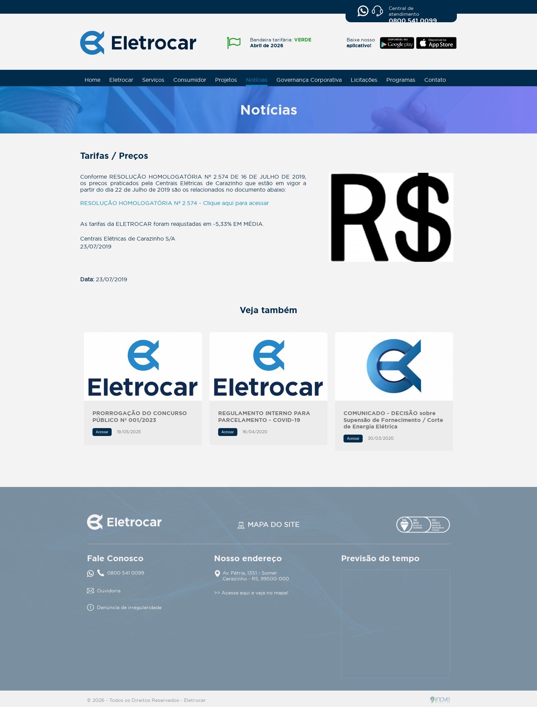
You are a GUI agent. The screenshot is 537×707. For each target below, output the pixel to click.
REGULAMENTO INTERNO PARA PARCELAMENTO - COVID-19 (269, 366)
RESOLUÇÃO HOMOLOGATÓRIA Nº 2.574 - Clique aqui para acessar (174, 203)
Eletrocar (121, 80)
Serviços (153, 80)
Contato (435, 80)
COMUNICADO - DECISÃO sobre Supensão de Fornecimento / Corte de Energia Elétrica (394, 366)
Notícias (256, 80)
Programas (400, 80)
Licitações (364, 80)
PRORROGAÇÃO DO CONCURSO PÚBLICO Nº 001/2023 (143, 366)
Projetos (226, 80)
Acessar (102, 432)
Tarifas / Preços (391, 217)
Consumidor (189, 80)
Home (92, 80)
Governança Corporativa (309, 80)
